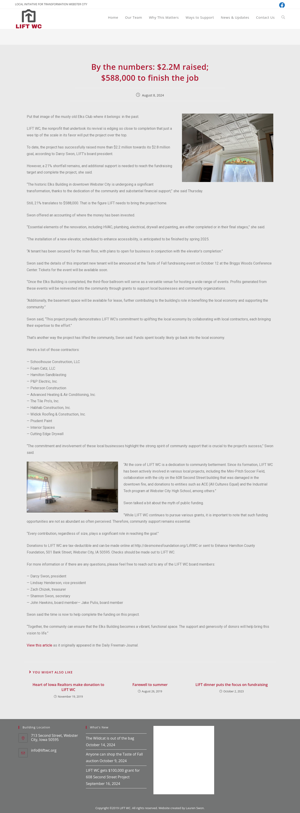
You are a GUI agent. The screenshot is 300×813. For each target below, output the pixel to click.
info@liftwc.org (43, 750)
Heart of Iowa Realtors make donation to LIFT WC (68, 687)
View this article (39, 645)
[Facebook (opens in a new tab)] (281, 5)
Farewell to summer (150, 684)
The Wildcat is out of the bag (110, 738)
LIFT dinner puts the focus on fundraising (231, 684)
